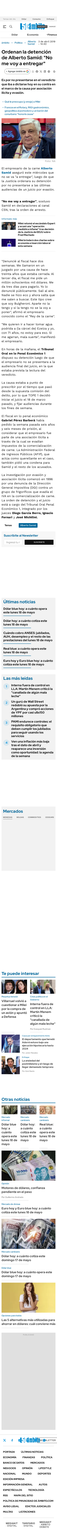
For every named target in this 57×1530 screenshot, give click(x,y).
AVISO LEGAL (11, 1506)
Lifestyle (45, 1468)
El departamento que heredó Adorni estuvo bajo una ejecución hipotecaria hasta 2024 (38, 1044)
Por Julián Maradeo (30, 1053)
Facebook (12, 1440)
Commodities (34, 817)
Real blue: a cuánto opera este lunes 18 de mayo (24, 650)
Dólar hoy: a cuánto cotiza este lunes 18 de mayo (25, 622)
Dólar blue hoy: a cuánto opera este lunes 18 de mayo (25, 610)
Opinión (27, 1468)
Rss (5, 1495)
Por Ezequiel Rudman (40, 1029)
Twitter (4, 1440)
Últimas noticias (32, 1451)
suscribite (42, 26)
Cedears (49, 817)
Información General (18, 1484)
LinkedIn (27, 1440)
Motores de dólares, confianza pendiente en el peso (23, 1190)
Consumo (37, 19)
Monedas (7, 817)
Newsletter (47, 1440)
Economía (32, 34)
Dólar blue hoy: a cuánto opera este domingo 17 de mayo (27, 1274)
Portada (9, 1451)
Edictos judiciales (38, 1506)
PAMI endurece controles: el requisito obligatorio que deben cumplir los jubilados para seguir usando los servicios (31, 729)
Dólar (24, 19)
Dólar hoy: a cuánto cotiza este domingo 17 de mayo (23, 1258)
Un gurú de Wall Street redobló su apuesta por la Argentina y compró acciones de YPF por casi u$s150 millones (32, 709)
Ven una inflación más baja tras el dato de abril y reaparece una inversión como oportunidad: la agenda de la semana (32, 749)
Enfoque (50, 19)
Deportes (44, 1473)
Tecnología (36, 1490)
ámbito (5, 43)
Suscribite (39, 542)
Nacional (9, 1473)
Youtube (35, 1440)
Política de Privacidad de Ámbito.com (28, 1500)
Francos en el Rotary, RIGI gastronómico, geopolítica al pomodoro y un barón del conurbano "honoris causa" (27, 111)
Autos (43, 1484)
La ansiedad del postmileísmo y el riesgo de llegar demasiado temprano (38, 1064)
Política (18, 43)
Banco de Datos (13, 1462)
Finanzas (28, 1457)
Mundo (27, 1473)
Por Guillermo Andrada (12, 1197)
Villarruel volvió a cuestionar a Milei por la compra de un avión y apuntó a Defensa (14, 1009)
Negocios (9, 1468)
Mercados (37, 1462)
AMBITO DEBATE (45, 1524)
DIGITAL (12, 1524)
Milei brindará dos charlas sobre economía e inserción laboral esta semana (36, 243)
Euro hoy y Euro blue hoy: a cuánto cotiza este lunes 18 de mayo (28, 662)
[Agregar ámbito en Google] (17, 71)
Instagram (19, 1440)
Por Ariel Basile (28, 1071)
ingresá (52, 26)
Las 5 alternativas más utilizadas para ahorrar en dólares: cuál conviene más (28, 1322)
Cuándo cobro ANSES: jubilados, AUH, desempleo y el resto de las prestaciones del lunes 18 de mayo (27, 636)
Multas (8, 1511)
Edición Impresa (13, 1479)
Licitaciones (27, 1511)
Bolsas (20, 817)
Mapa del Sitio (23, 1495)
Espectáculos (12, 1490)
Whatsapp (44, 1440)
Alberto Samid (32, 42)
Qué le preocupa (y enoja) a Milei (22, 101)
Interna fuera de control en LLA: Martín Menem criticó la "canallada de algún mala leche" (32, 690)
